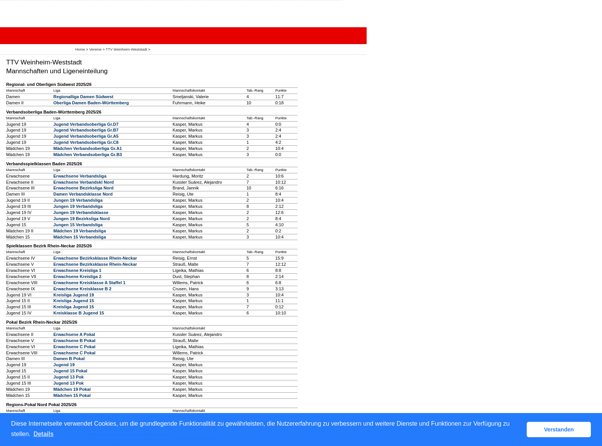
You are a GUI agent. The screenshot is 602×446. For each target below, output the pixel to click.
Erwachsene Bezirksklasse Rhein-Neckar (95, 258)
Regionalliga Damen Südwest (83, 96)
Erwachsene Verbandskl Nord (83, 182)
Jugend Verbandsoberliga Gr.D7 (86, 124)
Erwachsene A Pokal (74, 334)
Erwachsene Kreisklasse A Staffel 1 (89, 282)
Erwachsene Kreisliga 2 (77, 276)
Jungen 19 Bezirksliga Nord (81, 218)
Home (80, 49)
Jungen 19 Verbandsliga (78, 200)
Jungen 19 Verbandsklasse (80, 212)
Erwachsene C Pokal (74, 346)
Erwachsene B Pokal (74, 340)
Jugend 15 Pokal (70, 371)
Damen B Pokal (68, 358)
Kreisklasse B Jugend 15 (78, 313)
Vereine (95, 49)
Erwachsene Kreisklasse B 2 (82, 288)
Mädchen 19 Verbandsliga (79, 231)
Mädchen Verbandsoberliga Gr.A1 (87, 148)
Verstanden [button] (559, 429)
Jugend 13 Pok (68, 377)
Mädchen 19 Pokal (72, 389)
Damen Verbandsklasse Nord (82, 194)
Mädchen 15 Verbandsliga (79, 237)
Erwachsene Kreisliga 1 (77, 270)
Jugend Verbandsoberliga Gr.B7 (86, 130)
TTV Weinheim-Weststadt (126, 49)
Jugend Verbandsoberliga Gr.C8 (86, 142)
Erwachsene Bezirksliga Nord (83, 188)
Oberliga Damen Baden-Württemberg (91, 102)
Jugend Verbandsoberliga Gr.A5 (86, 136)
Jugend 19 (63, 364)
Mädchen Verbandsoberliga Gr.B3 (87, 154)
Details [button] (43, 434)
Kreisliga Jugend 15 (73, 300)
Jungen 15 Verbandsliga (78, 224)
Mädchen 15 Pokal (72, 395)
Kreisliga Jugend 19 (73, 295)
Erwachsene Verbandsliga (79, 176)
